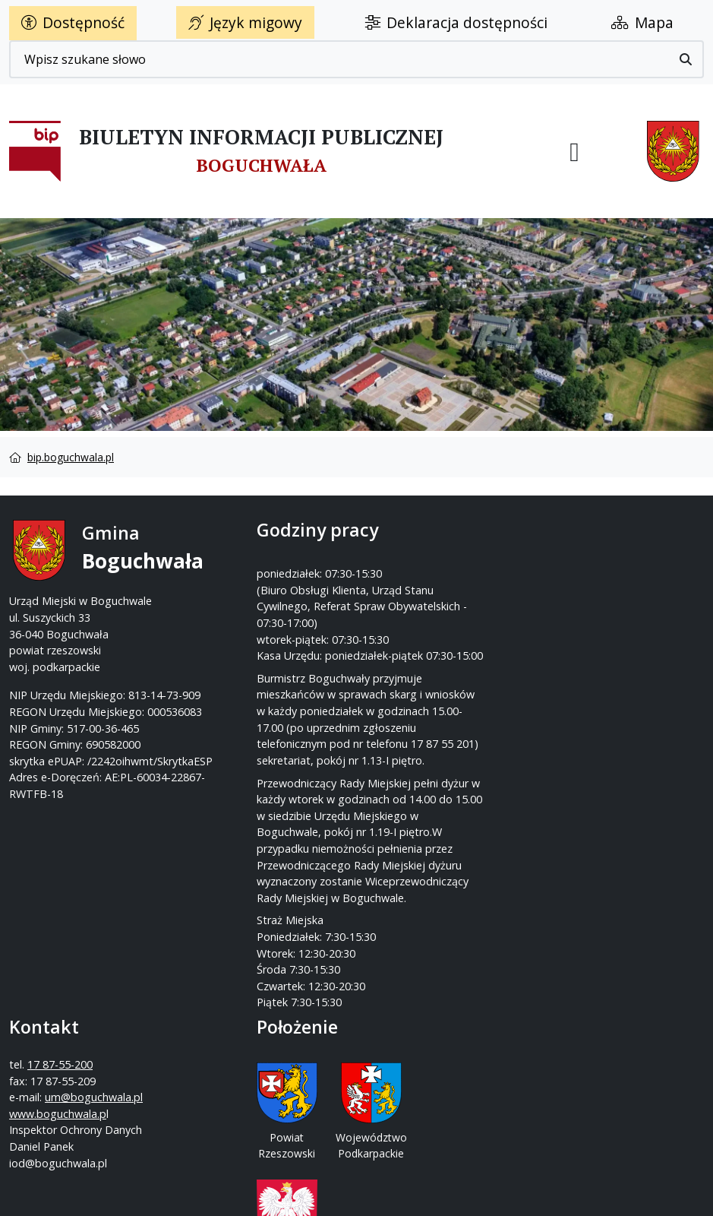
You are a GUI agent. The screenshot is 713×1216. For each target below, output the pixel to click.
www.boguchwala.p (414, 617)
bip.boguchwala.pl (70, 457)
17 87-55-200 (417, 567)
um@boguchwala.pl (451, 600)
